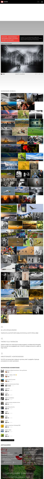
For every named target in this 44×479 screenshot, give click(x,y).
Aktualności (6, 450)
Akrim (3, 74)
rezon (8, 377)
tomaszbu (9, 390)
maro (8, 395)
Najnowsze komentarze (10, 373)
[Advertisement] (22, 12)
